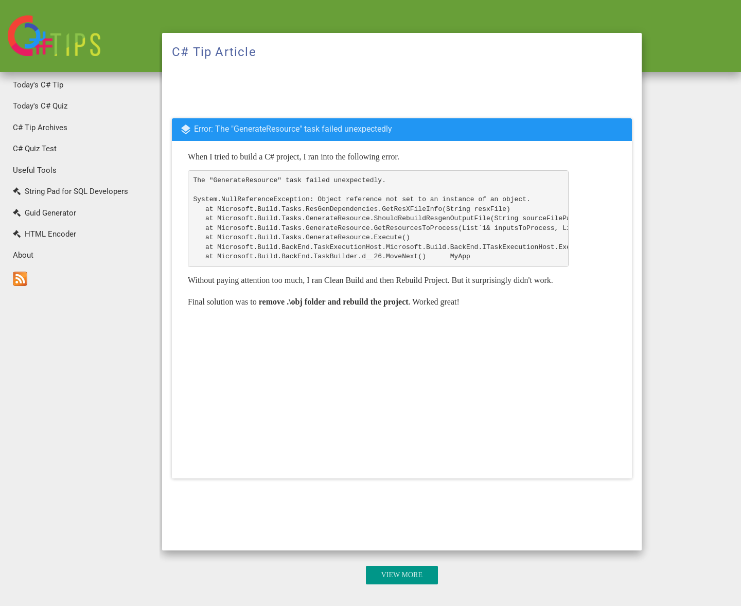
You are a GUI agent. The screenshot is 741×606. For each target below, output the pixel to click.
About (23, 255)
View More (401, 575)
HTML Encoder (44, 234)
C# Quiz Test (35, 148)
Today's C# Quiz (40, 106)
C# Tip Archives (40, 127)
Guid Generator (44, 213)
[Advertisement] (80, 448)
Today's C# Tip (38, 85)
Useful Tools (35, 170)
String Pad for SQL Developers (70, 191)
